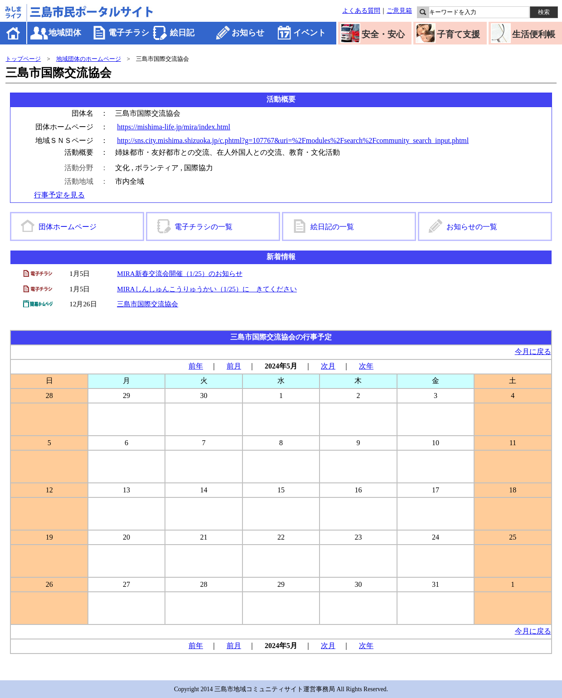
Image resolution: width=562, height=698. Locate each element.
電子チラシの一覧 (203, 227)
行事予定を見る (59, 195)
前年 (196, 366)
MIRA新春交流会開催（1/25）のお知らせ (179, 273)
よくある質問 (361, 10)
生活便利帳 (533, 34)
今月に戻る (533, 351)
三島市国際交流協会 (147, 304)
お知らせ (248, 32)
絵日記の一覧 (332, 227)
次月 (328, 366)
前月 (234, 366)
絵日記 (182, 32)
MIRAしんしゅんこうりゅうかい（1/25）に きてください (207, 289)
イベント (309, 32)
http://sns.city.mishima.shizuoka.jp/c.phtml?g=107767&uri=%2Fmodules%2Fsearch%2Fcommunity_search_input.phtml (293, 140)
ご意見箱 (399, 10)
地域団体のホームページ (88, 58)
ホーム (13, 33)
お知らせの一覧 (471, 227)
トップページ (23, 58)
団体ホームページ (68, 227)
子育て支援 (458, 34)
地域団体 (64, 32)
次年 (366, 366)
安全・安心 (383, 34)
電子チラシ (128, 32)
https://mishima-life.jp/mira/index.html (173, 127)
